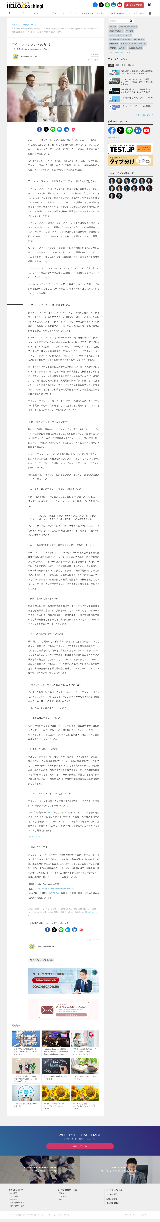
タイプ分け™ (64, 1200)
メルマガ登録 (134, 5)
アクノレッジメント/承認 (41, 960)
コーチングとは (21, 13)
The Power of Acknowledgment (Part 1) (55, 889)
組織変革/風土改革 (135, 48)
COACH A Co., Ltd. (132, 1218)
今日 (111, 65)
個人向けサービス (17, 1209)
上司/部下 (122, 48)
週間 (117, 65)
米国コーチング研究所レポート (24, 25)
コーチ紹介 (14, 1200)
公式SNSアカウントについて (119, 138)
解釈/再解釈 (114, 44)
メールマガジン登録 (114, 1193)
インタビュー (69, 13)
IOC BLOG (53, 893)
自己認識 (113, 27)
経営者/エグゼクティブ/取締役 (121, 39)
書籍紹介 (13, 1203)
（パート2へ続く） (35, 837)
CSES (61, 1196)
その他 (100, 13)
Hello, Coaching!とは (120, 13)
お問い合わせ (139, 13)
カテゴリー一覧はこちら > (119, 52)
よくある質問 (111, 1198)
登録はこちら (80, 1149)
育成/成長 (113, 48)
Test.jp (61, 1203)
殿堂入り (131, 65)
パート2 (49, 812)
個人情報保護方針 (113, 1206)
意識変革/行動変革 (116, 31)
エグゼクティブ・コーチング (120, 35)
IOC (86, 893)
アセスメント (86, 13)
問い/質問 (129, 31)
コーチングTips (51, 13)
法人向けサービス (17, 1206)
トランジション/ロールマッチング (133, 44)
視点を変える (139, 39)
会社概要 (13, 1196)
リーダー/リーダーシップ (128, 27)
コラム (37, 13)
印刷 (95, 54)
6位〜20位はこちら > (144, 115)
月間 (123, 65)
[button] (150, 13)
